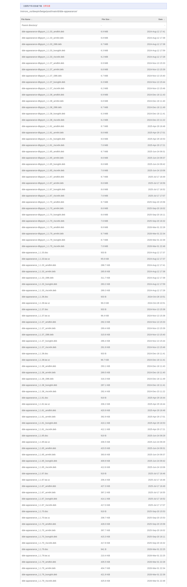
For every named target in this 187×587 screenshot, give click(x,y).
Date (161, 19)
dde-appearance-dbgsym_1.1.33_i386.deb (42, 44)
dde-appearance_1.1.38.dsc (35, 353)
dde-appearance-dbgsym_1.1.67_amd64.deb (43, 177)
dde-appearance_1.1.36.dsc (35, 297)
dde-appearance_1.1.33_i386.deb (37, 278)
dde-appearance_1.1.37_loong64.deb (39, 341)
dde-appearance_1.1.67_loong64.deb (39, 499)
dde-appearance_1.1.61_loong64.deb (39, 423)
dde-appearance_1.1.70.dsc (35, 511)
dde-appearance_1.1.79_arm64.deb (39, 568)
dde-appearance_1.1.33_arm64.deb (39, 271)
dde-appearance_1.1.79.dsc (35, 549)
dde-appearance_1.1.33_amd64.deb (39, 265)
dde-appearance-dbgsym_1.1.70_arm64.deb (43, 208)
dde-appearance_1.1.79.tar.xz (36, 555)
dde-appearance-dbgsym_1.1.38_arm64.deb (43, 101)
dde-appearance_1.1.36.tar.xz (36, 303)
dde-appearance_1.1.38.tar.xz (36, 360)
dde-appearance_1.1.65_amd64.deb (39, 448)
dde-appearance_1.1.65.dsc (35, 435)
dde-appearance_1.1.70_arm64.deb (39, 530)
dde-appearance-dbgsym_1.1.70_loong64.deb (43, 214)
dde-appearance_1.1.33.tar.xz (36, 259)
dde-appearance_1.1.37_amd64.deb (39, 322)
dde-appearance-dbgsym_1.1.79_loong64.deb (43, 240)
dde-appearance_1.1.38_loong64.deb (39, 385)
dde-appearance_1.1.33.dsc (35, 252)
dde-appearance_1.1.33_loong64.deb (39, 284)
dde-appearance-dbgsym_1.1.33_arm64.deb (43, 38)
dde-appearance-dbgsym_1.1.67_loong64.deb (43, 189)
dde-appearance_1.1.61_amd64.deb (39, 410)
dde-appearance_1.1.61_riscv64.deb (39, 429)
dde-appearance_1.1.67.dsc (35, 473)
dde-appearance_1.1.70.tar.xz (36, 518)
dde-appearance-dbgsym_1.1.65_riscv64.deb (43, 170)
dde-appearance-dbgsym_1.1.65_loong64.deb (43, 164)
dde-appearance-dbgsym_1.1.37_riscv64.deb (43, 88)
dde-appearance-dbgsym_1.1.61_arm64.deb (43, 132)
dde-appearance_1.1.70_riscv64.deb (39, 543)
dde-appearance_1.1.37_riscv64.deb (39, 347)
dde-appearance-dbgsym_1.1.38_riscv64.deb (43, 120)
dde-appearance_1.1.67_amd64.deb (39, 486)
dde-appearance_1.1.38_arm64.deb (39, 372)
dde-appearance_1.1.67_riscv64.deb (39, 505)
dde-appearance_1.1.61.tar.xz (36, 404)
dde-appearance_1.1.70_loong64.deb (39, 536)
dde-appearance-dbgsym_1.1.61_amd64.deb (43, 126)
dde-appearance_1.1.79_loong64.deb (39, 574)
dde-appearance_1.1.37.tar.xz (36, 315)
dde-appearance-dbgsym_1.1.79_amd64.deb (43, 227)
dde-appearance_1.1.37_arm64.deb (39, 328)
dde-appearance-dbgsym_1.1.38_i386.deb (42, 107)
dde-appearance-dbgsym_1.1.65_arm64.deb (43, 158)
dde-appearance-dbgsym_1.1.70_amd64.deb (43, 202)
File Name (25, 19)
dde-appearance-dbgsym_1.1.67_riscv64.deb (43, 196)
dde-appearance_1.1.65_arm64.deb (39, 454)
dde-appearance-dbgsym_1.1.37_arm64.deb (43, 69)
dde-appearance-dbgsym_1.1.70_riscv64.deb (43, 221)
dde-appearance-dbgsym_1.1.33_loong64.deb (43, 50)
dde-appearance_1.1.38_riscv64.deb (39, 391)
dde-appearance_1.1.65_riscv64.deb (39, 467)
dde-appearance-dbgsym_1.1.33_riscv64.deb (43, 57)
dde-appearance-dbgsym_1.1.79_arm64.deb (43, 233)
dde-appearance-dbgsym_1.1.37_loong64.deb (43, 82)
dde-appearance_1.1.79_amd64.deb (39, 562)
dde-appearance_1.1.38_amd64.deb (39, 366)
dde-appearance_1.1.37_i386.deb (37, 334)
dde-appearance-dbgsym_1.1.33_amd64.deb (43, 31)
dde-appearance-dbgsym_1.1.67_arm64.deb (43, 183)
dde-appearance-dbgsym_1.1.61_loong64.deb (43, 139)
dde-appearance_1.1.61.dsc (35, 398)
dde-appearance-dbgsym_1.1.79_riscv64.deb (43, 246)
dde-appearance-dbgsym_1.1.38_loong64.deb (43, 113)
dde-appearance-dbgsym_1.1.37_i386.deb (42, 76)
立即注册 (46, 6)
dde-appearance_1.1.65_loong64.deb (39, 461)
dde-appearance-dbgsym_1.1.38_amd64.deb (43, 95)
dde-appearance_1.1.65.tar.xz (36, 442)
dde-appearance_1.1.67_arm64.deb (39, 492)
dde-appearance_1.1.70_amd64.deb (39, 524)
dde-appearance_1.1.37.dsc (35, 309)
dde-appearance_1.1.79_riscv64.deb (39, 581)
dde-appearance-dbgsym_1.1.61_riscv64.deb (43, 145)
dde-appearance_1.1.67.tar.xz (36, 480)
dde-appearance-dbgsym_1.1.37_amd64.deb (43, 63)
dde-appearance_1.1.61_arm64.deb (39, 417)
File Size (105, 19)
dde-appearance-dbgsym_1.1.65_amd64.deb (43, 151)
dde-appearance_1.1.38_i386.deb (37, 379)
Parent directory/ (29, 25)
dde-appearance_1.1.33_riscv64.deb (39, 290)
